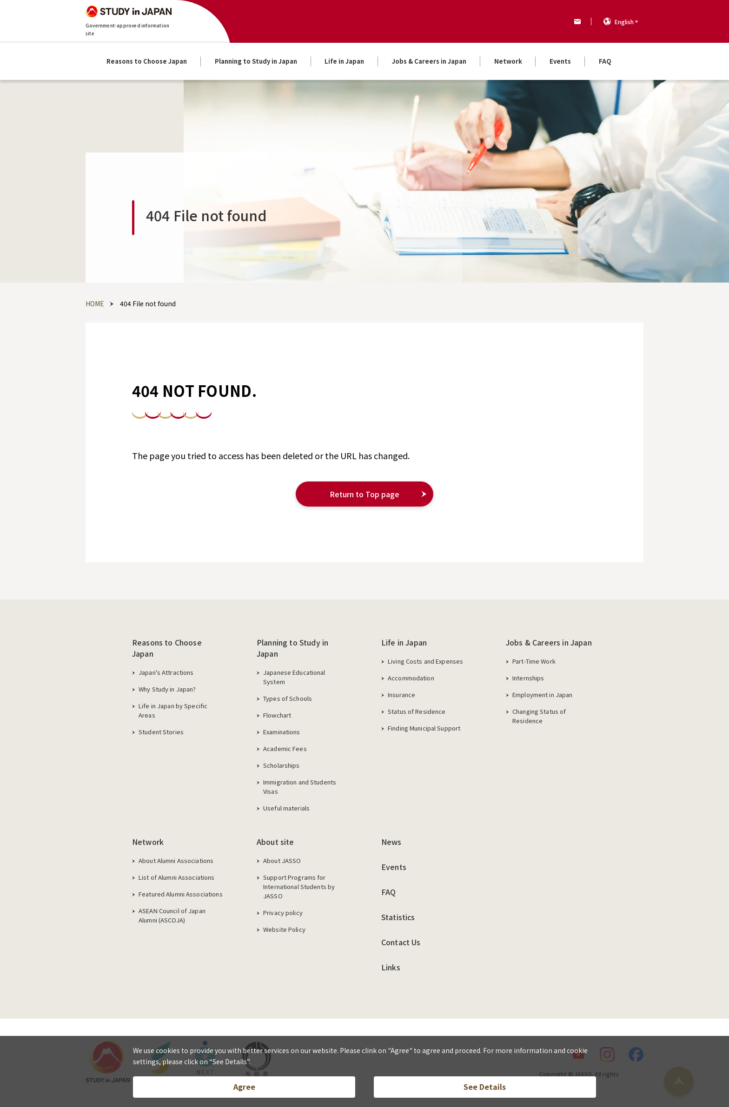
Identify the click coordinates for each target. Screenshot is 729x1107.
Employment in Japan (542, 694)
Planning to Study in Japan (292, 648)
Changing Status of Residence (539, 716)
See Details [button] (485, 1086)
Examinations (281, 731)
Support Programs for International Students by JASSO (299, 886)
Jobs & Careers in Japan (549, 642)
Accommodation (411, 677)
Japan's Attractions (166, 672)
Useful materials (286, 808)
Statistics (398, 916)
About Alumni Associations (176, 860)
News (391, 841)
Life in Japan (404, 642)
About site (275, 841)
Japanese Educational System (294, 677)
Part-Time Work (534, 661)
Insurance (401, 694)
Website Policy (284, 929)
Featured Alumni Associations (181, 894)
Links (390, 967)
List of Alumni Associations (177, 877)
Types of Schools (287, 698)
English (624, 22)
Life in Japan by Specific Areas (173, 710)
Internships (528, 677)
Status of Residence (416, 711)
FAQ (388, 891)
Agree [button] (244, 1086)
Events (393, 866)
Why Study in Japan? (167, 689)
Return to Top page (364, 494)
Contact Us (401, 942)
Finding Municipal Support (424, 728)
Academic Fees (285, 748)
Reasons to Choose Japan (167, 648)
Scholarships (281, 765)
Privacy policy (283, 912)
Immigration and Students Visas (299, 787)
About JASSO (282, 860)
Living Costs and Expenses (425, 661)
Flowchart (277, 715)
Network (148, 841)
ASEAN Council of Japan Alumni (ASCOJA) (172, 915)
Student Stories (161, 731)
